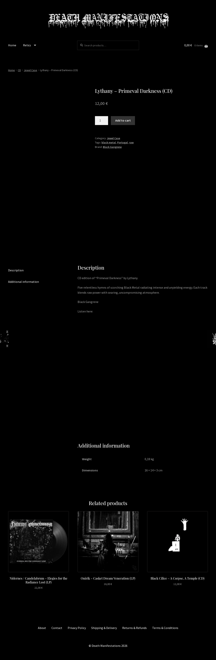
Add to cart (123, 120)
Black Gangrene (112, 147)
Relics (27, 45)
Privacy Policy (77, 628)
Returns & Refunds (134, 628)
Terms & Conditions (165, 628)
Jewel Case (30, 70)
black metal (109, 142)
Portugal (122, 142)
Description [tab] (16, 270)
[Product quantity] (101, 120)
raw (131, 142)
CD (19, 70)
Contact (56, 628)
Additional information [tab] (23, 282)
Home (12, 45)
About (42, 628)
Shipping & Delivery (104, 628)
